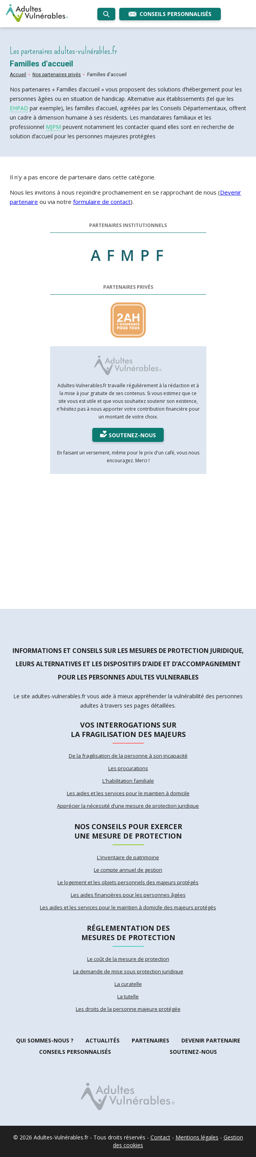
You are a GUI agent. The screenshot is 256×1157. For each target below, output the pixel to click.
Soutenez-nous (193, 1051)
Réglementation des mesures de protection (128, 932)
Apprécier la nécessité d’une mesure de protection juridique (128, 805)
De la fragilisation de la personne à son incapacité (128, 755)
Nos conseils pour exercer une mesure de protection (128, 831)
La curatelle (128, 983)
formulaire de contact (102, 202)
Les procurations (128, 768)
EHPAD (19, 108)
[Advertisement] (128, 538)
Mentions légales (196, 1137)
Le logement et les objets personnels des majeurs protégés (128, 882)
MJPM (53, 127)
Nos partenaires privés (56, 74)
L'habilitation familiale (128, 780)
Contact (160, 1137)
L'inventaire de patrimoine (128, 857)
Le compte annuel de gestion (128, 869)
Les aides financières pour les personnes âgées (128, 894)
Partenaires (150, 1040)
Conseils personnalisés (75, 1051)
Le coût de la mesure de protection (128, 958)
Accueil (18, 74)
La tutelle (128, 996)
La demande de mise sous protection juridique (128, 971)
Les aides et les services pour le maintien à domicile (128, 793)
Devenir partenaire (210, 1040)
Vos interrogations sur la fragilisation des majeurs (128, 729)
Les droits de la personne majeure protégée (128, 1008)
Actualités (103, 1040)
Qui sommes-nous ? (44, 1040)
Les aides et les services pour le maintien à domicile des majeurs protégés (128, 907)
